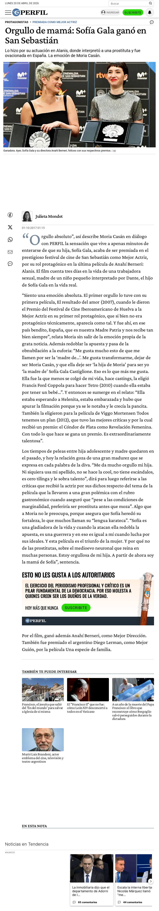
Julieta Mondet (49, 216)
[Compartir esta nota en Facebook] (10, 215)
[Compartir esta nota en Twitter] (10, 227)
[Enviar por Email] (10, 252)
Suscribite (132, 12)
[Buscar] (130, 3)
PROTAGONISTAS (16, 22)
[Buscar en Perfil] (150, 3)
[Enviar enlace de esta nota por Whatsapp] (10, 239)
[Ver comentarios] (151, 23)
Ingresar (112, 12)
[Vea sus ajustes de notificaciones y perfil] (150, 12)
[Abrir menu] (8, 12)
